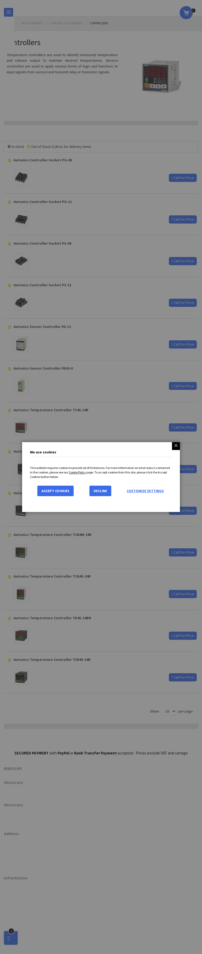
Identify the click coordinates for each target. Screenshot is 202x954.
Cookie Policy (77, 472)
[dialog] (101, 477)
